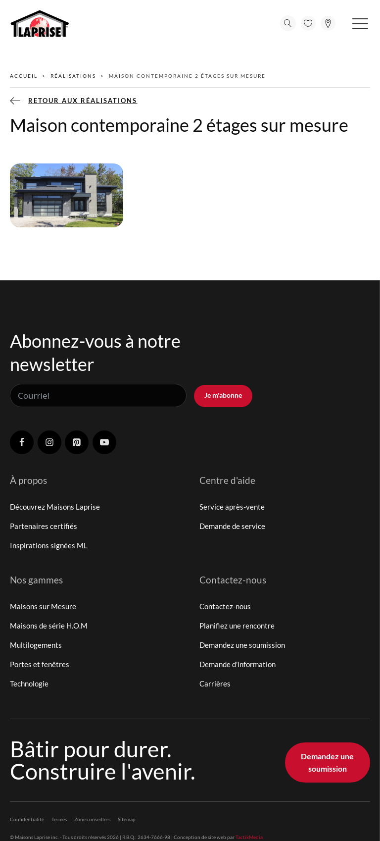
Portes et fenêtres (39, 664)
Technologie (29, 683)
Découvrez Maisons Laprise (55, 506)
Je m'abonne (223, 395)
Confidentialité (27, 819)
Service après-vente (232, 506)
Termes (59, 819)
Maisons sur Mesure (43, 606)
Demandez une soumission (242, 644)
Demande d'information (237, 664)
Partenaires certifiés (43, 526)
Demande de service (232, 526)
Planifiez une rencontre (237, 625)
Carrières (215, 683)
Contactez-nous (225, 606)
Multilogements (36, 644)
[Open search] (288, 23)
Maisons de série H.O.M (49, 625)
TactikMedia (249, 837)
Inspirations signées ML (49, 545)
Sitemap (127, 819)
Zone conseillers (92, 819)
